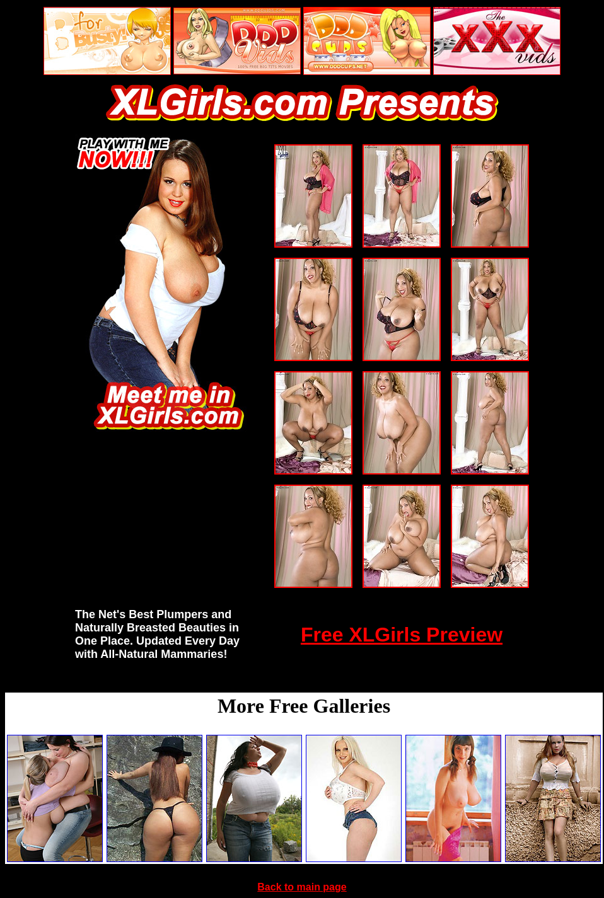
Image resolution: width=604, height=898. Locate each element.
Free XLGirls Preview (401, 634)
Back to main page (301, 887)
